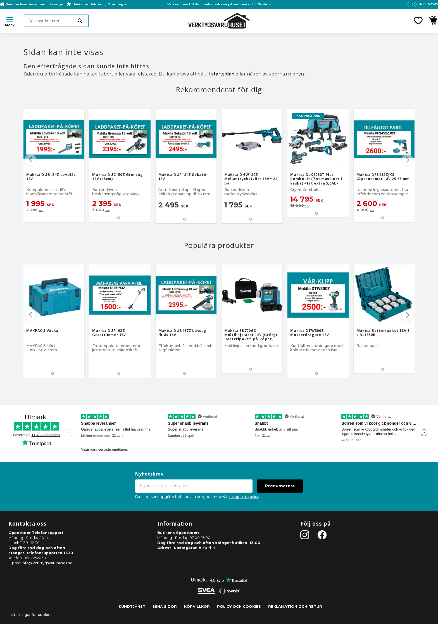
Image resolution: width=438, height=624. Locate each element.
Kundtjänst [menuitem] (132, 606)
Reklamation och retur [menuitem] (295, 606)
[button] (418, 21)
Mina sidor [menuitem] (165, 606)
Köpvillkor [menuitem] (197, 606)
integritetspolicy (243, 497)
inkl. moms (428, 4)
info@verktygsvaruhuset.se (47, 563)
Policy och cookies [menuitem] (239, 606)
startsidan (222, 74)
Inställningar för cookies (30, 615)
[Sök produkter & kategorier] (56, 21)
